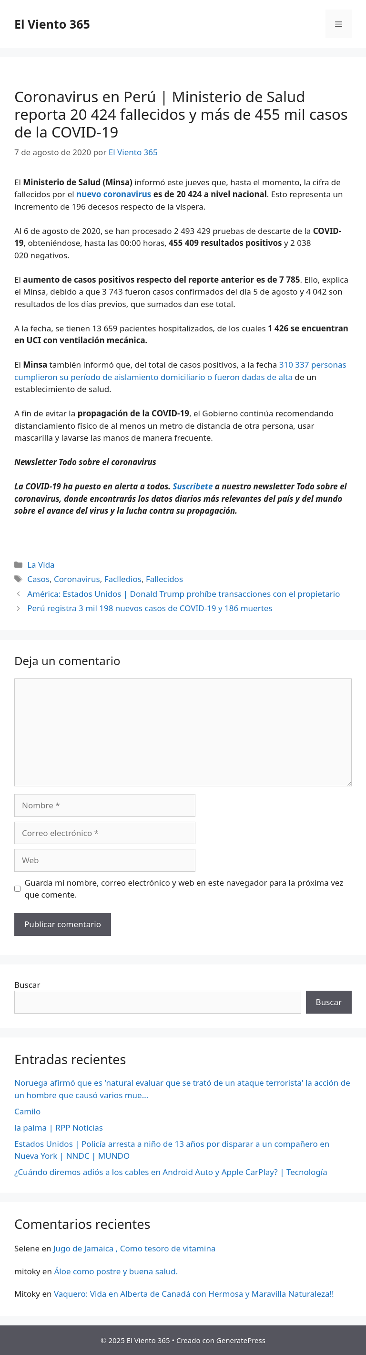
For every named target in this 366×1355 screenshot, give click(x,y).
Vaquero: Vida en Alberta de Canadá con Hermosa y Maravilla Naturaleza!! (194, 1293)
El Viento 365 (52, 24)
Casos (38, 578)
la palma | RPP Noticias (58, 1127)
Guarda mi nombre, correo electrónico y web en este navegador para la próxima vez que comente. (184, 888)
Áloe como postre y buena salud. (116, 1271)
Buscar (27, 984)
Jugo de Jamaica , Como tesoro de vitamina (134, 1248)
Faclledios (123, 578)
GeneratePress (240, 1340)
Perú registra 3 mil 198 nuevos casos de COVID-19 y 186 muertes (149, 608)
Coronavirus (77, 578)
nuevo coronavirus (113, 194)
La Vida (40, 564)
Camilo (27, 1111)
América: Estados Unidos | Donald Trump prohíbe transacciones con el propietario (183, 593)
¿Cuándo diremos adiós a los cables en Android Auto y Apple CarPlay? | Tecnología (170, 1171)
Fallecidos (164, 578)
